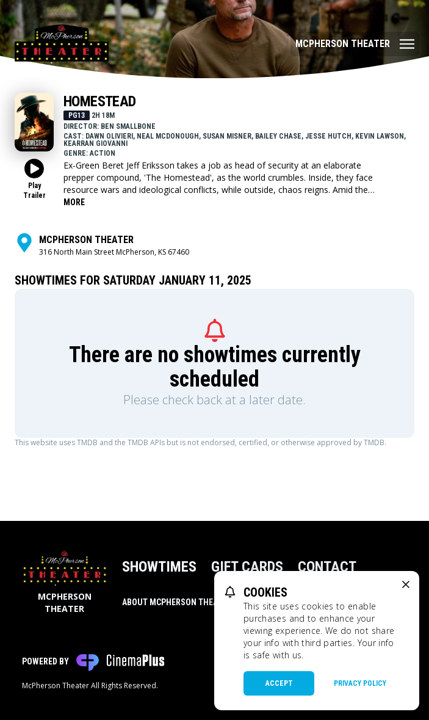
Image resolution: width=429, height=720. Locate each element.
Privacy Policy (360, 683)
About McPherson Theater (176, 602)
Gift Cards (247, 566)
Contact (327, 566)
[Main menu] (354, 44)
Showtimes (159, 566)
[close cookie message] (406, 584)
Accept (279, 683)
